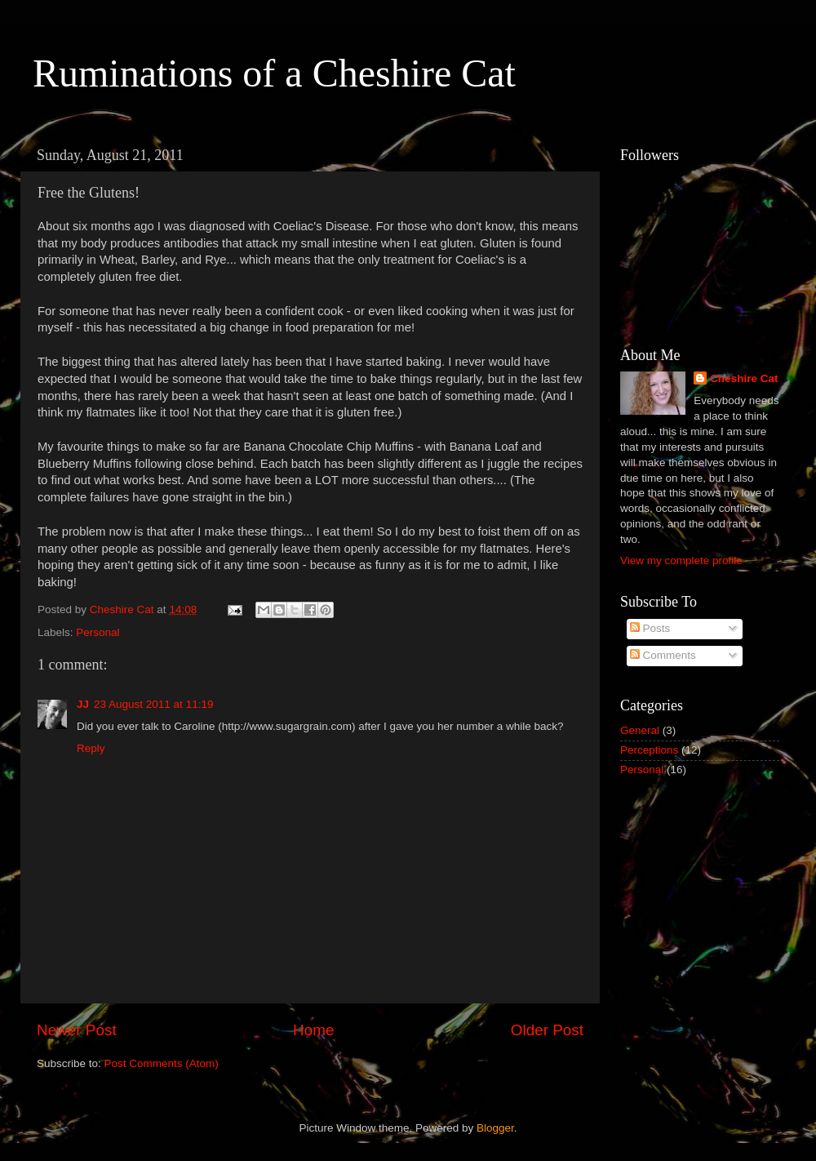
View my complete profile (681, 560)
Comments (663, 655)
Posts (650, 628)
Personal (97, 632)
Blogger (495, 1128)
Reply (91, 748)
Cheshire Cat (744, 378)
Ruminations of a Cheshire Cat (274, 73)
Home (313, 1030)
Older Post (547, 1030)
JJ (83, 704)
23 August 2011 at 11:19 (153, 704)
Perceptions (649, 750)
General (639, 730)
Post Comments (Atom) (161, 1063)
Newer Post (77, 1030)
